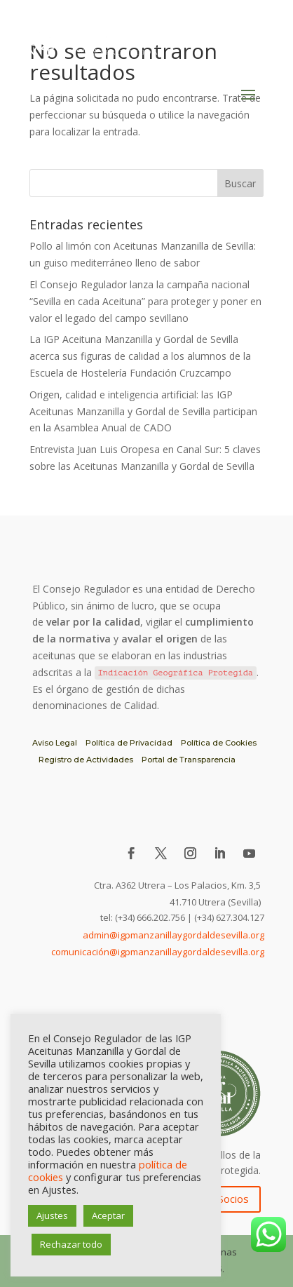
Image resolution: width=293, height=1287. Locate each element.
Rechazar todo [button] (71, 1244)
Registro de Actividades (86, 759)
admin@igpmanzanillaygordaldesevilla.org (173, 935)
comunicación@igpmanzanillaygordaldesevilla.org (157, 951)
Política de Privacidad (129, 743)
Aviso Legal (54, 743)
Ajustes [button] (52, 1215)
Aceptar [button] (108, 1215)
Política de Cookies (219, 743)
